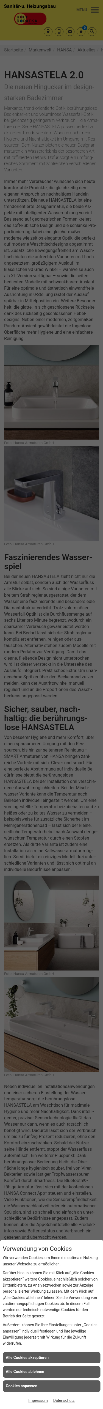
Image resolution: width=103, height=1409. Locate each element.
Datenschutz (64, 1400)
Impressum (38, 1400)
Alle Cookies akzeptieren (27, 1357)
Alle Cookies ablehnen (25, 1371)
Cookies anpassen (21, 1386)
